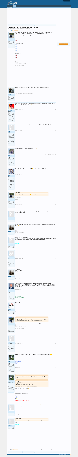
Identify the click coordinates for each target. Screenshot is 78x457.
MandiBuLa (10, 257)
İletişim (60, 454)
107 (13, 41)
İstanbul (13, 135)
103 (13, 113)
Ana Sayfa (64, 454)
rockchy (9, 94)
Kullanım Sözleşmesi (68, 455)
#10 (55, 244)
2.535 (13, 134)
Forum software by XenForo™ (14, 455)
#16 (55, 343)
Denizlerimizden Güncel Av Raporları (14, 28)
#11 (55, 258)
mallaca (9, 290)
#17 (55, 367)
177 (13, 312)
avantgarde (10, 411)
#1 (55, 66)
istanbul (13, 114)
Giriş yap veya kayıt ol (67, 0)
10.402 (13, 158)
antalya (13, 346)
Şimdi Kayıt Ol (63, 43)
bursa (13, 42)
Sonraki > (16, 449)
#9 (55, 233)
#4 (55, 130)
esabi (9, 361)
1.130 (13, 246)
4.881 (13, 364)
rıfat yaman (10, 342)
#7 (55, 204)
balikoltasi (10, 244)
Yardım (62, 454)
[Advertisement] (32, 16)
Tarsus (13, 313)
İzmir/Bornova (12, 98)
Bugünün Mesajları (10, 7)
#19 (55, 414)
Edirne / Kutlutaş (12, 159)
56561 (9, 131)
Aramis (9, 231)
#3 (55, 109)
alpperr (9, 309)
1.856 (13, 97)
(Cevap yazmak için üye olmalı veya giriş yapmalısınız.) (48, 449)
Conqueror (10, 155)
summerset (10, 110)
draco (9, 175)
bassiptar (23, 28)
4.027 (13, 293)
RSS (70, 454)
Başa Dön (68, 454)
